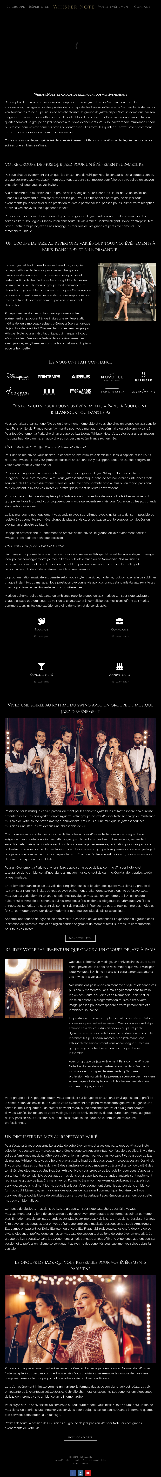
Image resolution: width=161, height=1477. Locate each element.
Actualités (59, 1460)
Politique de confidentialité (94, 1460)
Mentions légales (73, 1460)
